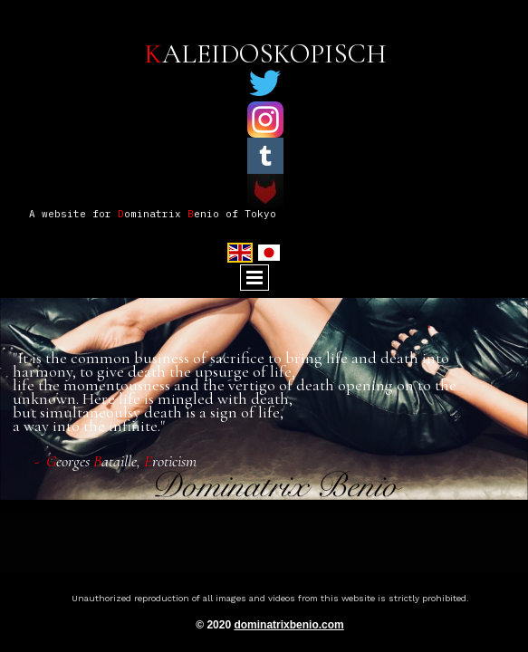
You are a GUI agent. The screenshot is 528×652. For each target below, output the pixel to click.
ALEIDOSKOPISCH (266, 54)
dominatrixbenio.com (288, 624)
